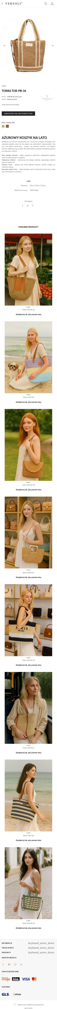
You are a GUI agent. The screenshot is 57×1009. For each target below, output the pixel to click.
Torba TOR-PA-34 (28, 485)
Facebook (3, 964)
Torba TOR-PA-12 (28, 309)
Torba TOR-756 (28, 397)
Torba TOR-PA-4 (28, 748)
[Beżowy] (3, 126)
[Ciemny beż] (7, 126)
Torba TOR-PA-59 (28, 660)
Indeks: (4, 97)
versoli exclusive (12, 99)
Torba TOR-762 (28, 835)
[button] (46, 3)
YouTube (9, 964)
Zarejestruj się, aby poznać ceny (18, 113)
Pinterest (32, 205)
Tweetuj (27, 205)
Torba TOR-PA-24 (28, 923)
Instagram (15, 964)
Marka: (4, 99)
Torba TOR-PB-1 (28, 572)
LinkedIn (21, 964)
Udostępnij (22, 205)
